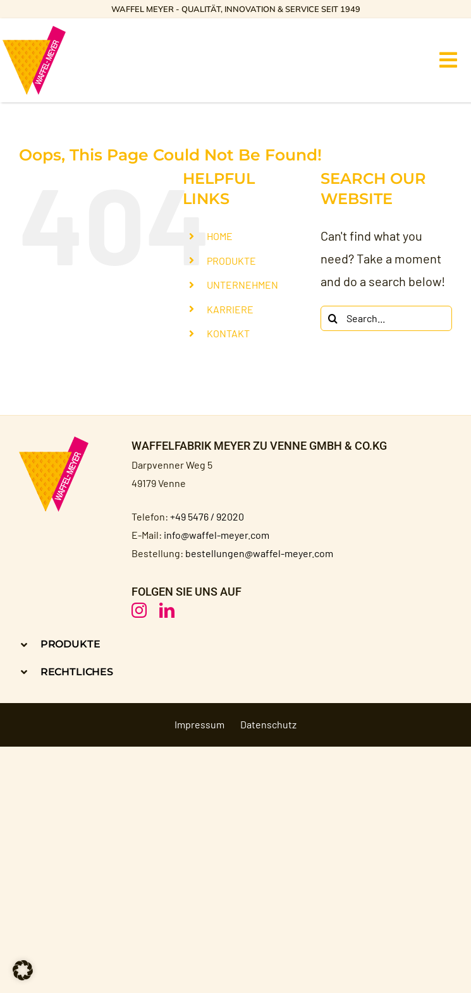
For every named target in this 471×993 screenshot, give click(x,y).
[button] (123, 644)
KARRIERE (230, 309)
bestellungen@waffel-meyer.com (259, 553)
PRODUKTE (231, 261)
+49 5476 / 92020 (207, 516)
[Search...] (386, 318)
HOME (220, 236)
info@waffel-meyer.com (216, 535)
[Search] (333, 318)
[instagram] (139, 610)
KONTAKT (228, 333)
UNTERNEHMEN (242, 285)
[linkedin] (166, 610)
